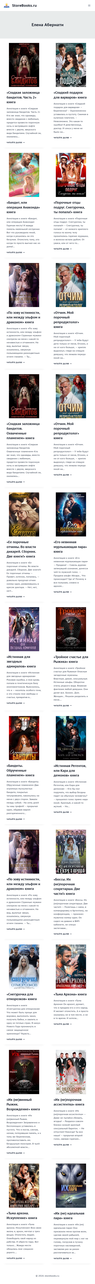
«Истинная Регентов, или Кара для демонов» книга (70, 770)
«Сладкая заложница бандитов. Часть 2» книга (23, 97)
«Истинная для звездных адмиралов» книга (21, 661)
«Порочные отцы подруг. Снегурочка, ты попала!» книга (69, 207)
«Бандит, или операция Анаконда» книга (23, 207)
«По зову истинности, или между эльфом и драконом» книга (23, 317)
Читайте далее (16, 142)
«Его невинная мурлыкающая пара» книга (70, 547)
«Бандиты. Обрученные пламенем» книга (20, 770)
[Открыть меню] (89, 5)
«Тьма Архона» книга (70, 994)
